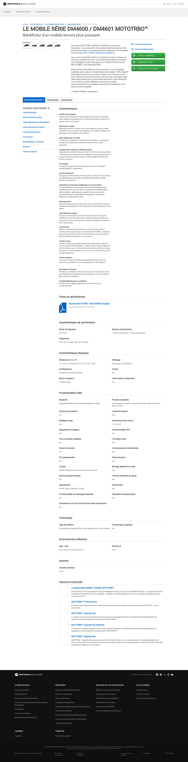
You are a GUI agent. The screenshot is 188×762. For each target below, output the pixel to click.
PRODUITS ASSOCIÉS (30, 152)
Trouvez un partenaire (63, 694)
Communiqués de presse (145, 698)
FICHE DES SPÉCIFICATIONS (143, 49)
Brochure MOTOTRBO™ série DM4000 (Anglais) (89, 304)
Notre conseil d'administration (26, 698)
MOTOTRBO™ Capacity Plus (83, 613)
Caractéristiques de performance (36, 122)
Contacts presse (142, 694)
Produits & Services (36, 24)
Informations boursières (105, 707)
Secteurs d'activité (24, 12)
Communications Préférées (126, 754)
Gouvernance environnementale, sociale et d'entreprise (31, 703)
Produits (8, 12)
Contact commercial (146, 56)
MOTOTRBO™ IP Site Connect (84, 602)
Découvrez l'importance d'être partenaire (71, 715)
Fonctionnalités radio (31, 132)
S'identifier (180, 4)
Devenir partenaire (62, 698)
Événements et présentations (107, 698)
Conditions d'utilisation (80, 754)
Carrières (18, 736)
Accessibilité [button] (146, 753)
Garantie (26, 147)
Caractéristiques (29, 112)
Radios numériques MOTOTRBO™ (55, 24)
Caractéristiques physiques (34, 127)
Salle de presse (142, 690)
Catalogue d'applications (65, 702)
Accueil (25, 24)
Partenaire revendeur (63, 711)
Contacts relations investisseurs (108, 711)
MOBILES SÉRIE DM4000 (74, 24)
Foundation (19, 709)
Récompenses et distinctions (26, 717)
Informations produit (34, 100)
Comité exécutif (21, 694)
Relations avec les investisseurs (108, 690)
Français (169, 753)
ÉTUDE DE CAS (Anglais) (143, 44)
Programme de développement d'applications (73, 707)
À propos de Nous (44, 12)
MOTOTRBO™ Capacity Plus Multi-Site (87, 625)
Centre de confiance (22, 713)
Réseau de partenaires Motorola (67, 690)
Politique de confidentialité (59, 754)
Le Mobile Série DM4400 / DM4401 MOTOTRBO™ (92, 588)
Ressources (66, 100)
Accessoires (52, 100)
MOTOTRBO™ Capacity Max (83, 636)
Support (169, 4)
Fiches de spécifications (32, 117)
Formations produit (63, 736)
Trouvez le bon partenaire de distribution (71, 719)
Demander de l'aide (145, 62)
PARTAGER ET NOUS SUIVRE (148, 69)
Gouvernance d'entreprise (106, 694)
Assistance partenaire (63, 723)
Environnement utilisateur (33, 142)
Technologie (28, 137)
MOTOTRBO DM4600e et (99, 53)
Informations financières (105, 702)
